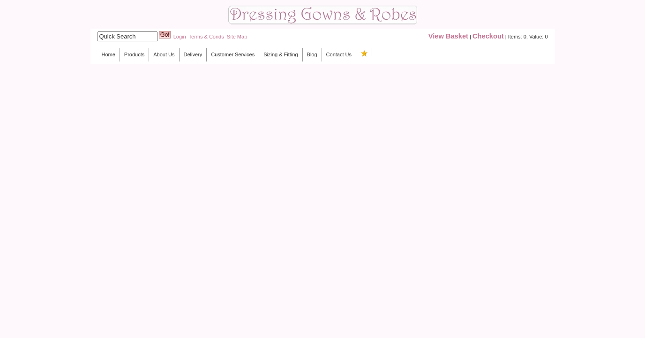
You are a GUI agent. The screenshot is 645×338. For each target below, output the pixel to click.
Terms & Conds (206, 36)
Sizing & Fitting (280, 54)
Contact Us (339, 54)
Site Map (237, 36)
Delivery (193, 54)
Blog (312, 54)
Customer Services (233, 54)
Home (108, 54)
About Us (163, 54)
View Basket (448, 36)
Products (134, 54)
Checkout (488, 36)
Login (179, 36)
